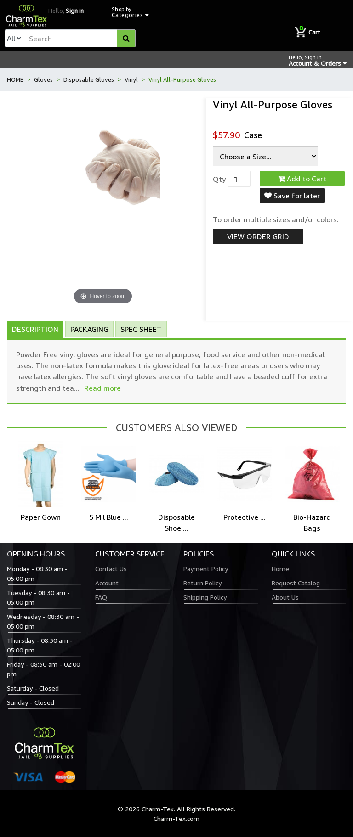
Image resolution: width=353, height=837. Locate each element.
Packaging (89, 329)
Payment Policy (205, 569)
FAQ (101, 597)
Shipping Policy (205, 597)
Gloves (43, 79)
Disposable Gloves (88, 79)
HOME (15, 79)
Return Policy (202, 583)
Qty (219, 179)
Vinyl (131, 79)
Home (280, 569)
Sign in (75, 10)
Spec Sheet (141, 329)
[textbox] (79, 38)
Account (107, 583)
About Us (285, 597)
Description (35, 329)
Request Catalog (296, 583)
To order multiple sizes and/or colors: (276, 219)
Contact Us (111, 569)
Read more (102, 388)
